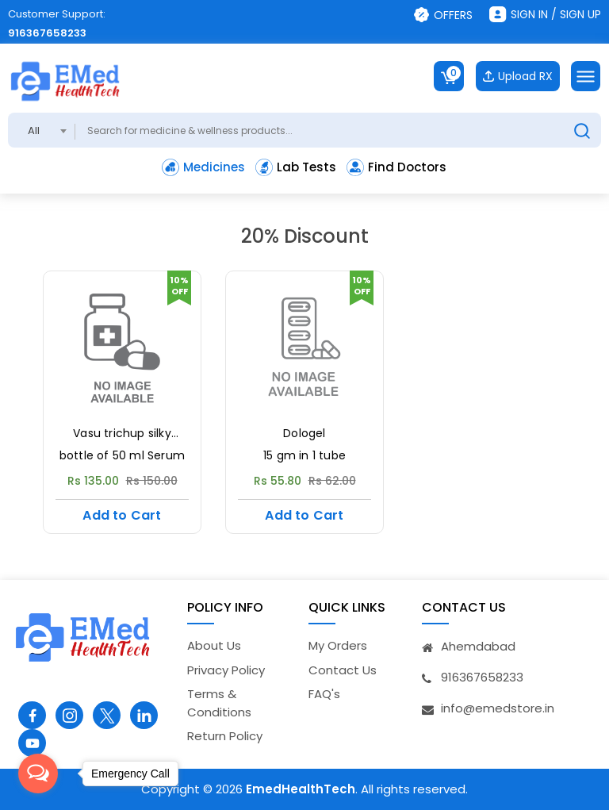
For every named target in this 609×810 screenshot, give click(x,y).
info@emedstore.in (497, 708)
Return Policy (224, 735)
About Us (214, 645)
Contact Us (342, 670)
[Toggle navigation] (585, 76)
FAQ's (324, 693)
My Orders (337, 645)
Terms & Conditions (219, 702)
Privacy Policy (226, 670)
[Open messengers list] (38, 773)
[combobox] (41, 130)
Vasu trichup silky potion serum (122, 434)
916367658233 (47, 32)
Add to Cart (121, 515)
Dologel (304, 433)
